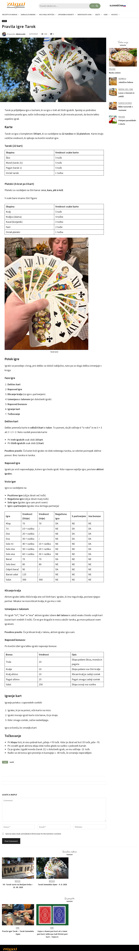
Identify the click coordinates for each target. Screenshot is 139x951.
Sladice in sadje (125, 103)
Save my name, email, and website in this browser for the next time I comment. (33, 834)
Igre (4, 21)
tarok (12, 762)
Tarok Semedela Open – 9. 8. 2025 (52, 884)
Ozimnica (122, 78)
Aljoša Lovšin (20, 34)
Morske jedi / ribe (125, 89)
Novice (17, 881)
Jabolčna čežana (125, 82)
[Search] (94, 6)
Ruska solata (114, 72)
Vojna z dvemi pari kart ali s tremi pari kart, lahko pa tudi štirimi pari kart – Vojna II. (52, 934)
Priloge (112, 69)
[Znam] (15, 5)
